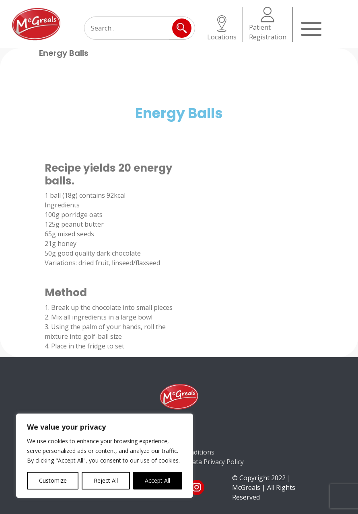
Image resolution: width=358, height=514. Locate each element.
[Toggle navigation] (311, 28)
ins (196, 487)
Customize (53, 480)
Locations (222, 28)
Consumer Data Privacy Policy (199, 461)
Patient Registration (267, 24)
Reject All (106, 480)
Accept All (157, 480)
